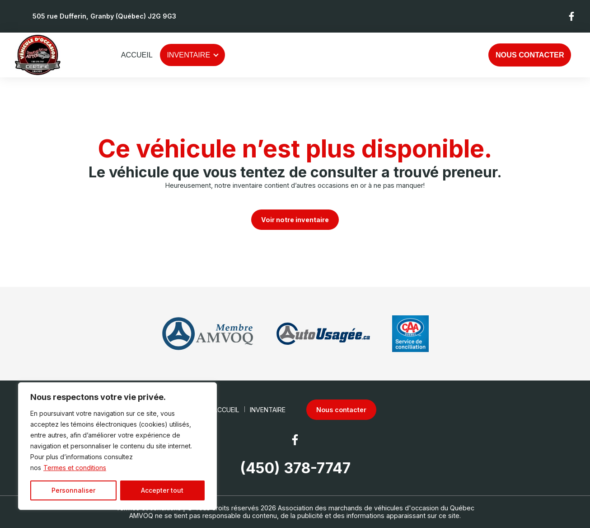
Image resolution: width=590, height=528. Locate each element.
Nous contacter (530, 55)
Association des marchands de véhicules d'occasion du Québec (376, 508)
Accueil (137, 55)
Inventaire (188, 55)
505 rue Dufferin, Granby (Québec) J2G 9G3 (104, 16)
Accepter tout (162, 490)
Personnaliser (73, 490)
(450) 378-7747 (295, 468)
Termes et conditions (74, 467)
